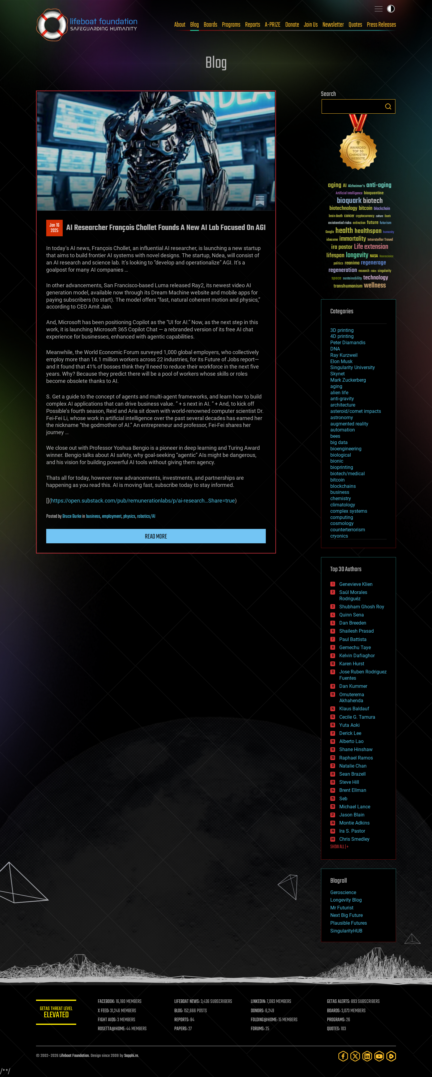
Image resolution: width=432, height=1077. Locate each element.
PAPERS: (182, 1029)
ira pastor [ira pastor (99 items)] (341, 247)
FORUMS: (259, 1029)
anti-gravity (342, 398)
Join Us (311, 24)
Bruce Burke (71, 517)
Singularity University (352, 367)
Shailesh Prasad (356, 631)
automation (342, 430)
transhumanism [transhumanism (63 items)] (348, 286)
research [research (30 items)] (363, 271)
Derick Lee (350, 733)
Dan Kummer (353, 686)
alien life (339, 392)
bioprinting (341, 467)
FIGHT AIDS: (109, 1020)
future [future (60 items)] (372, 222)
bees (335, 436)
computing (341, 517)
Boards (210, 24)
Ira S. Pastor (352, 831)
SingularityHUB (346, 931)
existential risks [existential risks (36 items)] (339, 223)
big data (339, 442)
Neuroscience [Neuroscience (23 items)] (386, 256)
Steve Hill (349, 782)
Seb (343, 798)
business (93, 517)
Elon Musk (341, 361)
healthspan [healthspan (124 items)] (368, 231)
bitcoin (337, 480)
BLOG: (180, 1011)
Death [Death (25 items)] (388, 216)
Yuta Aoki (349, 725)
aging (336, 386)
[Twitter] (355, 1056)
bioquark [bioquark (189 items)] (349, 201)
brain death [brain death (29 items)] (336, 216)
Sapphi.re (131, 1055)
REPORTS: (183, 1020)
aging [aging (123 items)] (334, 185)
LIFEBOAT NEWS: (188, 1002)
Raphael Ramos (356, 758)
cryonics (339, 536)
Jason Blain (351, 815)
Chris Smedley (354, 839)
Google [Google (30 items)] (330, 232)
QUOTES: (334, 1029)
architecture (342, 405)
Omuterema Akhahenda (351, 698)
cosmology (342, 523)
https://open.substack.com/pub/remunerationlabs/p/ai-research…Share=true (143, 500)
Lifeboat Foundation (74, 1055)
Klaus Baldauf (354, 709)
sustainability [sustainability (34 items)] (352, 279)
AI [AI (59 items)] (344, 186)
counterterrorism (347, 530)
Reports (252, 24)
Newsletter (333, 24)
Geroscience (343, 892)
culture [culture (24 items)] (379, 216)
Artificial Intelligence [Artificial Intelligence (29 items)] (349, 193)
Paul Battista (353, 639)
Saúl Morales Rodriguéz (353, 595)
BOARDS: (334, 1011)
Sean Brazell (352, 774)
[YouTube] (379, 1056)
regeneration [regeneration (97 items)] (342, 270)
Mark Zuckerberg (348, 380)
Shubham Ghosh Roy (361, 607)
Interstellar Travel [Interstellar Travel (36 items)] (380, 240)
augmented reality (349, 424)
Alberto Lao (351, 741)
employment (112, 517)
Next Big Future (346, 915)
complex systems (348, 511)
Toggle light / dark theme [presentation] (391, 9)
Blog (194, 24)
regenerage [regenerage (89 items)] (373, 263)
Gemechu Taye (355, 647)
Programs (231, 24)
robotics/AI (146, 517)
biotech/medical (347, 473)
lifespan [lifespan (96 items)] (335, 255)
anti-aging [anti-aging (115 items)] (379, 185)
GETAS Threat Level (57, 1013)
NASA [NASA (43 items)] (374, 256)
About (179, 24)
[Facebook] (343, 1056)
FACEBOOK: (108, 1002)
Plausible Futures (348, 923)
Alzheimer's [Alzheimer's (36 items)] (356, 186)
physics (129, 517)
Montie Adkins (354, 823)
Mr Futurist (341, 908)
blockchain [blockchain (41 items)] (382, 209)
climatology (342, 505)
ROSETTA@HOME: (113, 1029)
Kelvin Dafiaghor (357, 655)
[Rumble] (391, 1056)
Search (388, 106)
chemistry (340, 498)
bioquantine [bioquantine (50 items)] (374, 192)
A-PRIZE (272, 24)
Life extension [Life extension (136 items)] (371, 247)
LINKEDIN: (259, 1002)
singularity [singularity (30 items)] (384, 271)
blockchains (343, 486)
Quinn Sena (351, 615)
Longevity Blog (346, 900)
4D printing (342, 336)
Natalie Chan (353, 766)
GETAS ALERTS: (339, 1002)
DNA (335, 349)
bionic (336, 461)
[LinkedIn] (367, 1056)
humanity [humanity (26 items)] (388, 232)
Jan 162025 (54, 228)
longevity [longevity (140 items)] (357, 255)
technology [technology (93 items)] (375, 278)
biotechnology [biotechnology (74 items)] (343, 208)
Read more (156, 537)
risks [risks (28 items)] (373, 271)
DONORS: (258, 1011)
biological (340, 455)
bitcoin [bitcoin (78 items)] (365, 208)
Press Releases (381, 24)
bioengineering (346, 449)
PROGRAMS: (337, 1020)
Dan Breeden (352, 623)
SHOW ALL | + (339, 847)
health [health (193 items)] (344, 231)
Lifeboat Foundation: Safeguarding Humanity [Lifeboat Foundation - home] (87, 24)
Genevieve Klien (356, 584)
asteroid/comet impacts (355, 411)
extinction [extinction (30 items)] (359, 223)
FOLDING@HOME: (265, 1020)
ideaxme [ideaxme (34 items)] (332, 240)
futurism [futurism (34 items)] (385, 223)
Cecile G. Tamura (357, 717)
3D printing (342, 330)
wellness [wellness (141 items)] (375, 286)
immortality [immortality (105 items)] (352, 239)
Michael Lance (354, 807)
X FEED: (105, 1011)
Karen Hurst (351, 664)
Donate (292, 24)
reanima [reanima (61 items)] (352, 263)
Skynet (337, 374)
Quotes (355, 24)
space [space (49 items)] (336, 278)
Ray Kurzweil (344, 355)
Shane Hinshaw (356, 749)
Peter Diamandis (347, 342)
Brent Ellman (352, 790)
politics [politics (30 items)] (338, 264)
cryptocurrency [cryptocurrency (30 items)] (365, 216)
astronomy (341, 417)
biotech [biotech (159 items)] (373, 201)
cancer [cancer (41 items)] (349, 216)
